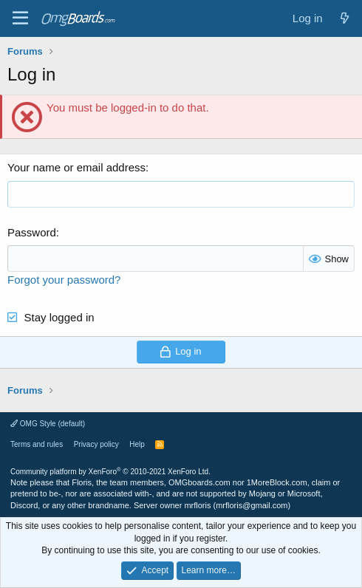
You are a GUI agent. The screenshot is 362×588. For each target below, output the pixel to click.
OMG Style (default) (47, 424)
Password (31, 232)
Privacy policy (96, 444)
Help (137, 444)
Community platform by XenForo (110, 472)
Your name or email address (76, 167)
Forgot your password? (63, 279)
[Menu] (20, 18)
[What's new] (344, 18)
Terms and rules (36, 444)
